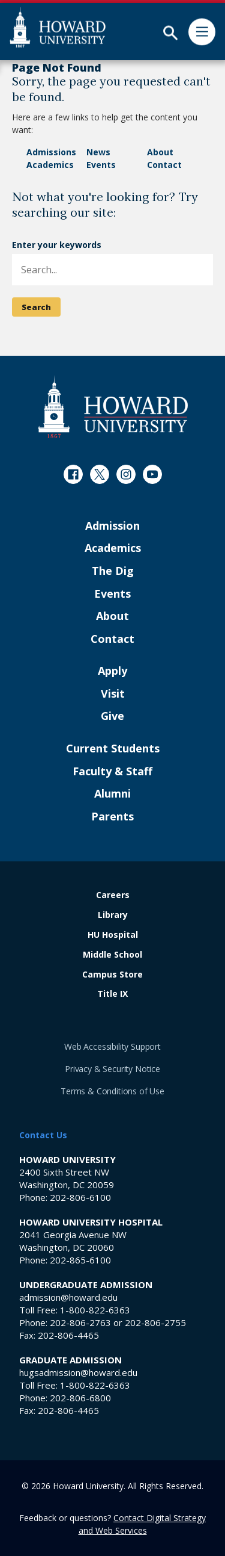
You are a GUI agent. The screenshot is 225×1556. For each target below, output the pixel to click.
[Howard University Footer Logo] (113, 406)
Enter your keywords (56, 244)
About (160, 152)
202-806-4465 (68, 1335)
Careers (113, 895)
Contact (164, 164)
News (98, 152)
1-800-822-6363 (95, 1310)
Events (101, 164)
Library (113, 915)
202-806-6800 (80, 1398)
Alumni (112, 794)
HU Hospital (113, 935)
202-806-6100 (80, 1197)
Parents (112, 816)
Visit (113, 694)
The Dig (113, 571)
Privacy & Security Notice (112, 1068)
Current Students (113, 748)
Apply (112, 671)
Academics (50, 164)
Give (112, 716)
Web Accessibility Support (112, 1046)
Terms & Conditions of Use (112, 1091)
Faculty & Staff (112, 771)
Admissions (51, 152)
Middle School (112, 955)
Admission (112, 526)
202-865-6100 (80, 1260)
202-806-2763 (80, 1322)
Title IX (112, 994)
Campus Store (112, 975)
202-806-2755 (155, 1322)
